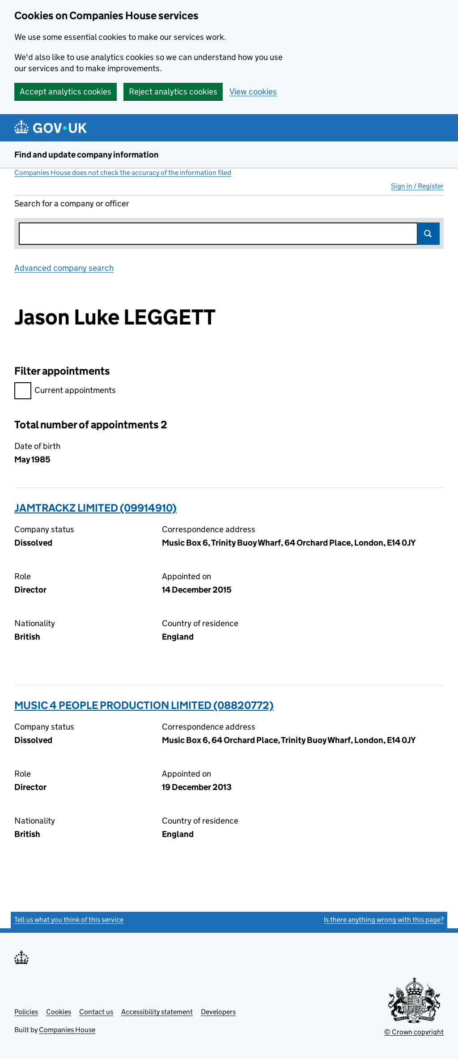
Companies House (67, 1029)
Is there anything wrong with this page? (384, 919)
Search (428, 233)
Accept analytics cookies (65, 91)
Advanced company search (64, 268)
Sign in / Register (417, 186)
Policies (26, 1012)
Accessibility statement (157, 1012)
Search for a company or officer (71, 203)
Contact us (96, 1012)
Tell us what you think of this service (68, 919)
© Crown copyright (414, 1032)
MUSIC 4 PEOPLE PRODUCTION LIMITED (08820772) (144, 705)
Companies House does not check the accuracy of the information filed (122, 172)
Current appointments (65, 391)
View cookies (253, 91)
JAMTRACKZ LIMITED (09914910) (95, 507)
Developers (218, 1012)
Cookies (58, 1012)
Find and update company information (86, 154)
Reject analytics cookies (173, 91)
